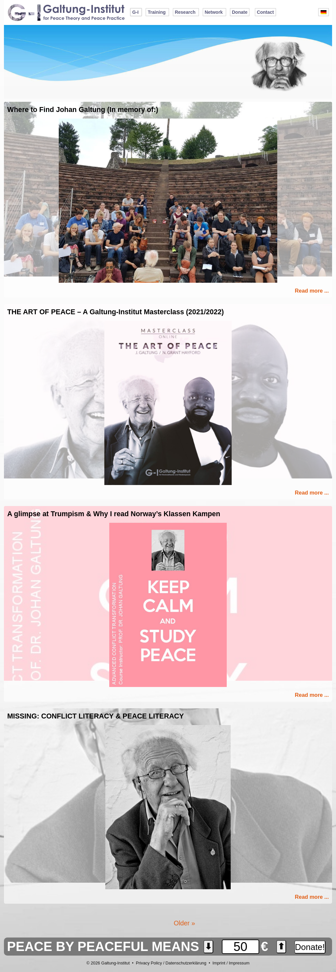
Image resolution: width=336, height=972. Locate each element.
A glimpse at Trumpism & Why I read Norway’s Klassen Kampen (113, 514)
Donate (239, 12)
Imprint (218, 963)
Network (214, 12)
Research (185, 12)
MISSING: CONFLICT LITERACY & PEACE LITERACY (95, 716)
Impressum (239, 963)
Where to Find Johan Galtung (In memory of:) (82, 110)
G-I (135, 12)
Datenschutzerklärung (185, 963)
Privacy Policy (149, 963)
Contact (265, 12)
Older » (184, 923)
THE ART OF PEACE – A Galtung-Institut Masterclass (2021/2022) (115, 312)
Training (156, 12)
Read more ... (312, 291)
